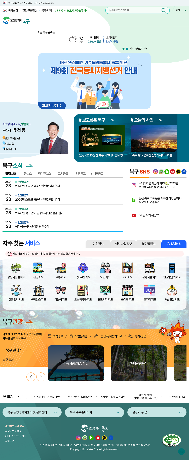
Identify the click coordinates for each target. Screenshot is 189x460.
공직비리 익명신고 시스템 (112, 396)
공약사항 (9, 144)
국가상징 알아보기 (178, 396)
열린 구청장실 (29, 10)
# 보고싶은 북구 (96, 120)
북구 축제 (8, 360)
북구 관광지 (14, 350)
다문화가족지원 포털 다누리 (47, 396)
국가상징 (10, 11)
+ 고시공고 (61, 173)
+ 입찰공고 (79, 173)
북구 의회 (47, 10)
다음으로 (145, 49)
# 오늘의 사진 (146, 120)
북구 (18, 321)
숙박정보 (55, 336)
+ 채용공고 (96, 173)
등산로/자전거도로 (108, 336)
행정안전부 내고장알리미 (80, 396)
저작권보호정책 (13, 431)
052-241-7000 (113, 445)
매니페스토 (10, 149)
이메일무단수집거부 (15, 436)
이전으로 (131, 49)
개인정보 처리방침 (14, 426)
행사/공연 (137, 336)
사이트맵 (9, 441)
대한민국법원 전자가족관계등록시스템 (146, 397)
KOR (178, 10)
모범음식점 (78, 336)
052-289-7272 (141, 445)
